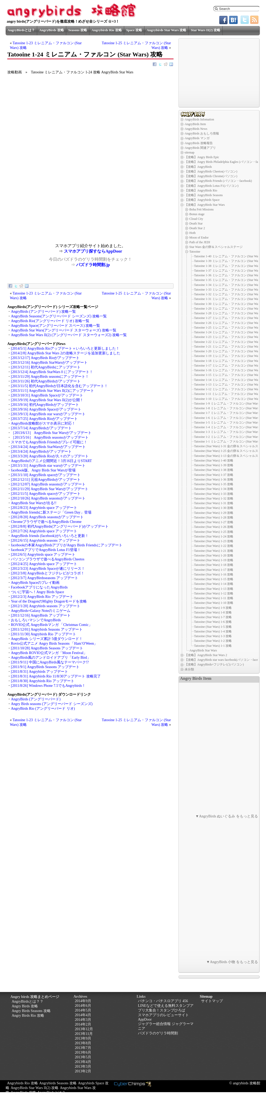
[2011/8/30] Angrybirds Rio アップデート (42, 681)
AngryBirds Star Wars (203, 650)
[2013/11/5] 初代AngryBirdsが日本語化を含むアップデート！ (59, 386)
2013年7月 (83, 1048)
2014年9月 (83, 1001)
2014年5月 (83, 1010)
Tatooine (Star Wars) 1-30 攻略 (213, 508)
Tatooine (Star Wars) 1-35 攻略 (213, 484)
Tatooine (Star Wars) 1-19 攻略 (213, 560)
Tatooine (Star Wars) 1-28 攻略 (213, 517)
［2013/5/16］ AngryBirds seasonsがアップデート (50, 437)
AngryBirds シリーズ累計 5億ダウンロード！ (47, 639)
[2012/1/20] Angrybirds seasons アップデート (45, 606)
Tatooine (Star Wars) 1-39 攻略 (213, 465)
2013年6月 (83, 1052)
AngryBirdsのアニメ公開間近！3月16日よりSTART (51, 461)
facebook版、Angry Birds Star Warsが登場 (43, 470)
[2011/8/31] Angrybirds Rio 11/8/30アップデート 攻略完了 (56, 676)
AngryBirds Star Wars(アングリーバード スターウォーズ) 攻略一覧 (63, 330)
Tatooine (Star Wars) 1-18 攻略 (213, 565)
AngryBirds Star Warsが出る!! (33, 503)
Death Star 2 (197, 228)
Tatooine (194, 251)
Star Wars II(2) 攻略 (205, 30)
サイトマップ (212, 1001)
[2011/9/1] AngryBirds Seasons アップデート (45, 667)
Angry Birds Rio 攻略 (28, 1015)
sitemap (189, 152)
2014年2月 (83, 1024)
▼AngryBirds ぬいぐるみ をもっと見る (226, 816)
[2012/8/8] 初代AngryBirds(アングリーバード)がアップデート (60, 526)
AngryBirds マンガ (197, 138)
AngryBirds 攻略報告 (199, 143)
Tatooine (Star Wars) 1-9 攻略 (213, 608)
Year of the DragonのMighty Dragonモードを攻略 (49, 601)
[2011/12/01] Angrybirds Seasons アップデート (47, 629)
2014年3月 (83, 1020)
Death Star (196, 223)
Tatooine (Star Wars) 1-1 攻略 (213, 646)
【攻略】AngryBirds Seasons (204, 195)
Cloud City (196, 219)
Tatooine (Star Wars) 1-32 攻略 (213, 498)
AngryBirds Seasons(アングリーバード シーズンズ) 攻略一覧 (59, 316)
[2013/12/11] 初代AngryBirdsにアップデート (46, 367)
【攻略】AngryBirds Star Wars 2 (206, 655)
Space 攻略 (134, 30)
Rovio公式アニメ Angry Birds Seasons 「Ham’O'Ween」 (54, 643)
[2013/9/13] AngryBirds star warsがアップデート (48, 414)
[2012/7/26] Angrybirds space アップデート (44, 531)
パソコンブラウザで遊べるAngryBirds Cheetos (47, 559)
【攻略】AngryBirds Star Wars (205, 205)
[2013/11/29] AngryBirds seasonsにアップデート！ (50, 377)
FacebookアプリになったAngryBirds (39, 587)
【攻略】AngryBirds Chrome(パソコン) (211, 176)
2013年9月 (83, 1038)
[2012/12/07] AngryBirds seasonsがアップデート (48, 484)
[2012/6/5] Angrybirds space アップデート (43, 554)
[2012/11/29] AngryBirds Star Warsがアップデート (49, 489)
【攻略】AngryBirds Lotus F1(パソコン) (211, 186)
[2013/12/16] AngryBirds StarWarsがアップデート (49, 362)
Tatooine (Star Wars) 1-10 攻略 (213, 603)
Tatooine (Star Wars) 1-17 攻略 (213, 570)
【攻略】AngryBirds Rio (201, 190)
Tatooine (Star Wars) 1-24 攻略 (213, 536)
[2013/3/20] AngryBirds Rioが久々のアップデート (50, 456)
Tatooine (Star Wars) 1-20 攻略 (213, 555)
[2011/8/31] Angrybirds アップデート (39, 672)
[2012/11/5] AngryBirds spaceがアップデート (46, 494)
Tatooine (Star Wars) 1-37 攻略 (213, 475)
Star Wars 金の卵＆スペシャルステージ (216, 247)
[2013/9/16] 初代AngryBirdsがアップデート (45, 405)
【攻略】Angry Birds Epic (202, 157)
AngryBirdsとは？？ (27, 1001)
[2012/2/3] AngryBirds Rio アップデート (42, 597)
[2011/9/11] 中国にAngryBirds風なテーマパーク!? (50, 662)
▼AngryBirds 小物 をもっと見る (232, 962)
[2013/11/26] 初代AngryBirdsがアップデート (46, 381)
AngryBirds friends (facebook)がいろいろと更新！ (50, 536)
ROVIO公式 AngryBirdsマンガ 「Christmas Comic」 (51, 625)
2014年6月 (83, 1006)
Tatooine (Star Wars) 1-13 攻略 (213, 589)
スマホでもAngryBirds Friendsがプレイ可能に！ (49, 442)
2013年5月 (83, 1057)
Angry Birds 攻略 (25, 1006)
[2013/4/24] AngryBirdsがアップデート (41, 451)
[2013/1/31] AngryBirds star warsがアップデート (48, 466)
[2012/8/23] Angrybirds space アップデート (44, 508)
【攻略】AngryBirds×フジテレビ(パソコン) (214, 664)
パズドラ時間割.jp (93, 264)
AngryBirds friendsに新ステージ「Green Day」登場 (51, 512)
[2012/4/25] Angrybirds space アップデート (44, 564)
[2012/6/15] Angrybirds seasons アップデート (45, 540)
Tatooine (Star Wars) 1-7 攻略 (213, 617)
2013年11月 (84, 1034)
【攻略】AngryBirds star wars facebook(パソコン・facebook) (225, 660)
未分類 (189, 669)
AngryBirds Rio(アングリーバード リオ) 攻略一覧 (50, 321)
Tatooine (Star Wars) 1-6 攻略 (213, 622)
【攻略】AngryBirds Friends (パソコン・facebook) (218, 181)
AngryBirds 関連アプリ (200, 148)
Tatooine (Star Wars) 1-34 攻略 (213, 489)
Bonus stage (196, 214)
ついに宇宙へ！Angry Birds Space (37, 592)
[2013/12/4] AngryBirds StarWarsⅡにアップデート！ (52, 372)
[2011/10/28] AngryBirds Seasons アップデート (47, 648)
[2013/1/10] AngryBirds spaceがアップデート (46, 475)
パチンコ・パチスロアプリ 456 (163, 1001)
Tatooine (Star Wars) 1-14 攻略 (213, 584)
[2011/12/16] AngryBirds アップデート (41, 615)
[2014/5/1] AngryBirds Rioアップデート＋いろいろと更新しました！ (65, 348)
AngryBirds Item (195, 124)
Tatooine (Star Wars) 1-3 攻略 (213, 636)
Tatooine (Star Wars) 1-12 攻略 (213, 593)
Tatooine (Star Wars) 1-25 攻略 (213, 532)
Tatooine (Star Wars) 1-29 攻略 (213, 513)
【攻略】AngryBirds (198, 167)
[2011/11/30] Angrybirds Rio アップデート (43, 634)
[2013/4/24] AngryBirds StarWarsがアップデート (48, 447)
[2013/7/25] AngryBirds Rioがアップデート (44, 419)
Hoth (192, 233)
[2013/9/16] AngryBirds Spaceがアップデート (46, 409)
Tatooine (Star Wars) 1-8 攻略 (213, 612)
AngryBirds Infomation (199, 119)
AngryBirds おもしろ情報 (202, 133)
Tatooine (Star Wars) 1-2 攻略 (213, 641)
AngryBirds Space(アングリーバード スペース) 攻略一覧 (55, 326)
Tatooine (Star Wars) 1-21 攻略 (213, 551)
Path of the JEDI (199, 242)
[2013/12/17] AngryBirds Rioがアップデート (45, 358)
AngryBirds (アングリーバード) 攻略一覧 (43, 311)
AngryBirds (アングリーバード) (36, 699)
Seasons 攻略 (77, 30)
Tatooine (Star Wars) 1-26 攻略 (213, 527)
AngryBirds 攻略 (51, 30)
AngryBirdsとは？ (21, 30)
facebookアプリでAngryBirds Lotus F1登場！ (46, 550)
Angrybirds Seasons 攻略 (58, 1083)
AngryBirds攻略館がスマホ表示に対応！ (43, 423)
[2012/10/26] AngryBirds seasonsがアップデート (48, 498)
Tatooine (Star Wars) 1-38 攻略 (213, 470)
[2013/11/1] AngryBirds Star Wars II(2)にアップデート (52, 391)
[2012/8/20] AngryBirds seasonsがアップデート (47, 517)
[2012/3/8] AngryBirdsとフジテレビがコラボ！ (47, 573)
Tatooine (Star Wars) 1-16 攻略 (213, 574)
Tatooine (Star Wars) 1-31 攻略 (213, 503)
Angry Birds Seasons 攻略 (31, 1011)
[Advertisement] (49, 207)
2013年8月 (83, 1043)
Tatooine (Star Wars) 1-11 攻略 (213, 598)
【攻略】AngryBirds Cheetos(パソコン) (211, 171)
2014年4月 (83, 1015)
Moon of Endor (199, 237)
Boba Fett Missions (201, 209)
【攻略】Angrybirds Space (202, 200)
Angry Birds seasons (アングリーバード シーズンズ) (51, 704)
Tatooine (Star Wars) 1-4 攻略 (213, 631)
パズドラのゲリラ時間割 (158, 1033)
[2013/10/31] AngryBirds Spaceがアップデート (47, 395)
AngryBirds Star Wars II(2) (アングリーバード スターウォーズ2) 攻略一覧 (69, 335)
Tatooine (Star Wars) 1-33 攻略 (213, 494)
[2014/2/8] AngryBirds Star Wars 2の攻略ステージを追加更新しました (65, 353)
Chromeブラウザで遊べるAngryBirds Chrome (46, 522)
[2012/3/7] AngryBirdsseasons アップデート (44, 578)
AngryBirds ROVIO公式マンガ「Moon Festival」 (49, 653)
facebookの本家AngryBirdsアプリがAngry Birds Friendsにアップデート (66, 545)
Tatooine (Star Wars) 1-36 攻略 (213, 479)
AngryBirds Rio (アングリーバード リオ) (43, 708)
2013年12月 (84, 1029)
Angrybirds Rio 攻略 (106, 30)
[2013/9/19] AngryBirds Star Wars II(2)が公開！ (47, 400)
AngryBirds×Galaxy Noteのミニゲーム (40, 611)
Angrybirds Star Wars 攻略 (166, 30)
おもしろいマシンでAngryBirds (36, 620)
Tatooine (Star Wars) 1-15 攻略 (213, 579)
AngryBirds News (196, 129)
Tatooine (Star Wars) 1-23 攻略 (213, 541)
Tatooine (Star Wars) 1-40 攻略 (213, 460)
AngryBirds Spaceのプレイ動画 (35, 583)
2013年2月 (83, 1071)
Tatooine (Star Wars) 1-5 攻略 (213, 627)
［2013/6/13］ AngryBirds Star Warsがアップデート (51, 433)
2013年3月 (83, 1066)
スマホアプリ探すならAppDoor (93, 251)
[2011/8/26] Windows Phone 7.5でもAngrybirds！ (48, 686)
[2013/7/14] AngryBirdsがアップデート (41, 428)
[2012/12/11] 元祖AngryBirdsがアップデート (46, 480)
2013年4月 (83, 1062)
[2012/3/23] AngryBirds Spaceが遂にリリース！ (48, 569)
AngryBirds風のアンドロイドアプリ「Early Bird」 (51, 657)
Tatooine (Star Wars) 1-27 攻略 (213, 522)
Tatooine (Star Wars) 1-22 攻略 (213, 546)
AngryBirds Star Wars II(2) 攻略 (34, 1088)
